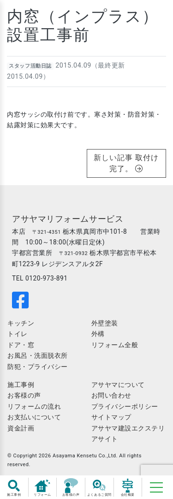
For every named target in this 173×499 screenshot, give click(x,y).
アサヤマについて (118, 384)
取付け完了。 (134, 163)
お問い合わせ (111, 395)
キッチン (20, 323)
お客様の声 (24, 395)
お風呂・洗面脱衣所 (37, 355)
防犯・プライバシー (37, 366)
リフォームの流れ (34, 406)
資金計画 (20, 428)
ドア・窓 (20, 345)
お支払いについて (34, 417)
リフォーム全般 (114, 345)
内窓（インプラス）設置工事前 (83, 25)
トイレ (17, 333)
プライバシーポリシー (125, 406)
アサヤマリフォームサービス (67, 219)
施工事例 (20, 384)
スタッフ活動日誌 (30, 66)
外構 (98, 333)
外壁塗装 (104, 323)
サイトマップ (111, 417)
